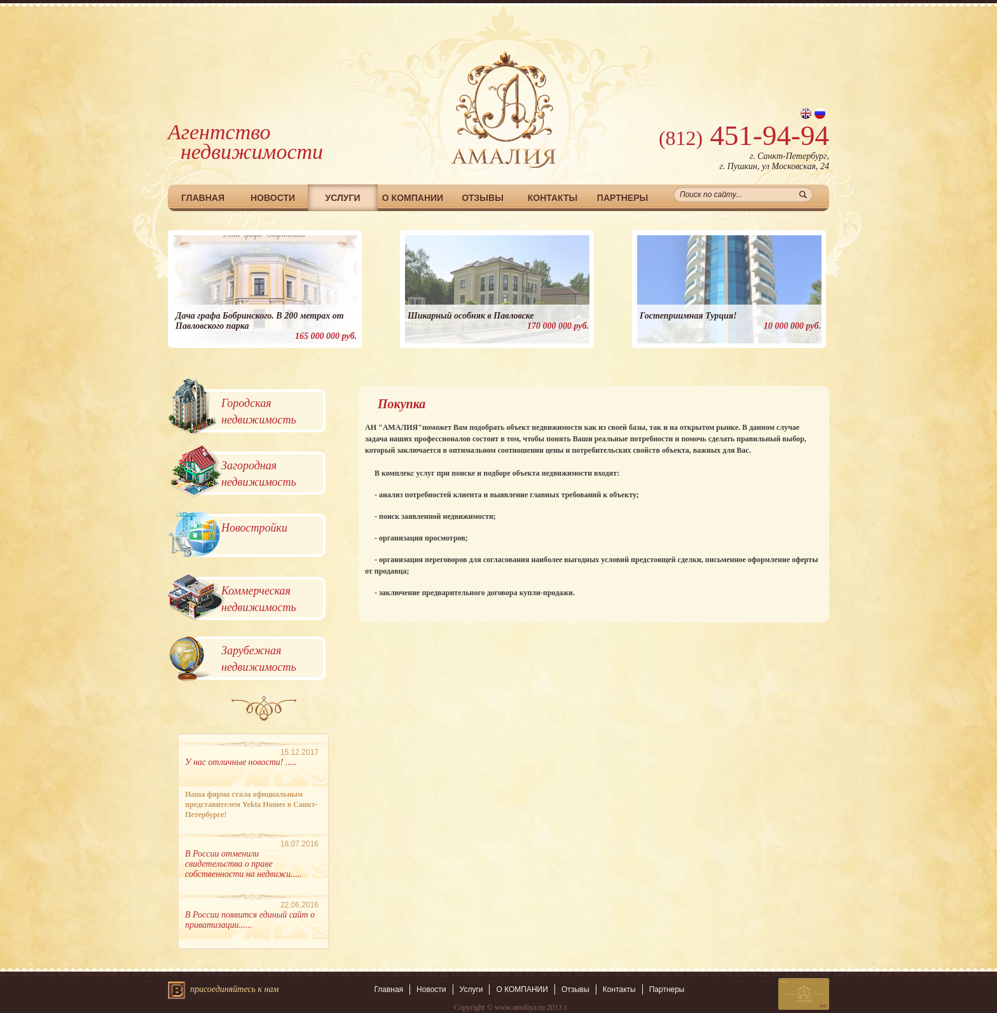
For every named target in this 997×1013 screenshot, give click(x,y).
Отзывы (483, 198)
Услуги (342, 198)
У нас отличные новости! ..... (240, 762)
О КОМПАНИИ (412, 198)
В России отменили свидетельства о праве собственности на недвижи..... (243, 864)
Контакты (552, 198)
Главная (202, 198)
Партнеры (622, 198)
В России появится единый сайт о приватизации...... (250, 920)
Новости (273, 198)
